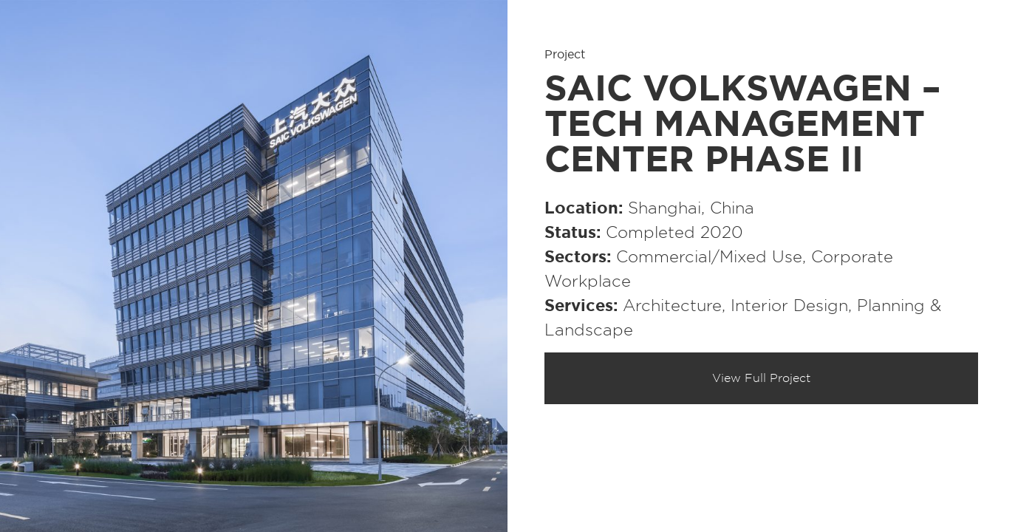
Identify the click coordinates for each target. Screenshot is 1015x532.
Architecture (672, 306)
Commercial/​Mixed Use (709, 257)
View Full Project (761, 378)
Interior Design (789, 306)
